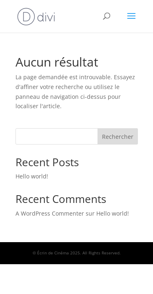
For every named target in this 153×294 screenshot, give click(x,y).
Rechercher (117, 136)
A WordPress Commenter (50, 213)
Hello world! (32, 176)
